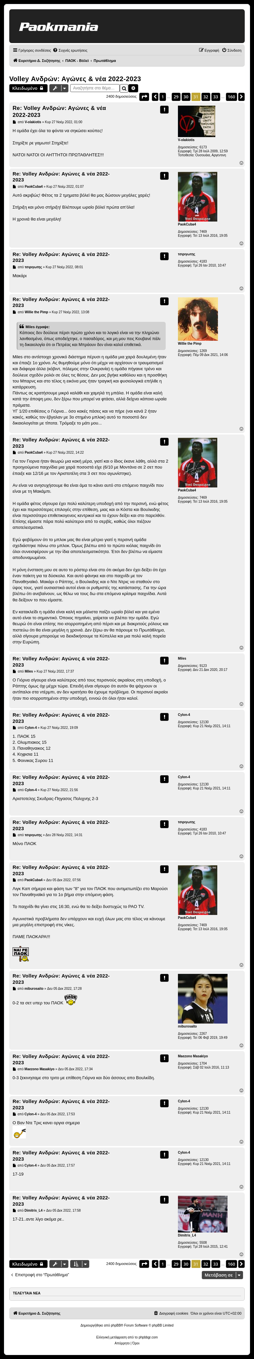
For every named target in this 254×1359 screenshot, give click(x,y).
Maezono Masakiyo (193, 1056)
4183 (203, 261)
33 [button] (215, 97)
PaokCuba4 (187, 224)
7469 (203, 231)
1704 (203, 1063)
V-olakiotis (186, 140)
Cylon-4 (184, 715)
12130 (204, 722)
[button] (144, 97)
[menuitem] (70, 50)
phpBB (116, 1325)
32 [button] (205, 97)
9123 (203, 666)
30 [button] (186, 97)
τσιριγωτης (186, 254)
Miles (182, 658)
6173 (203, 147)
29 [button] (176, 97)
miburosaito (187, 1026)
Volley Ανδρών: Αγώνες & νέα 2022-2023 (75, 78)
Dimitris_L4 (187, 1235)
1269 (203, 351)
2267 (203, 1033)
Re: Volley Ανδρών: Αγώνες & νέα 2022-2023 (59, 111)
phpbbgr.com (148, 1337)
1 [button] (162, 97)
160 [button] (231, 97)
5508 (203, 1242)
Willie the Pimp (189, 343)
